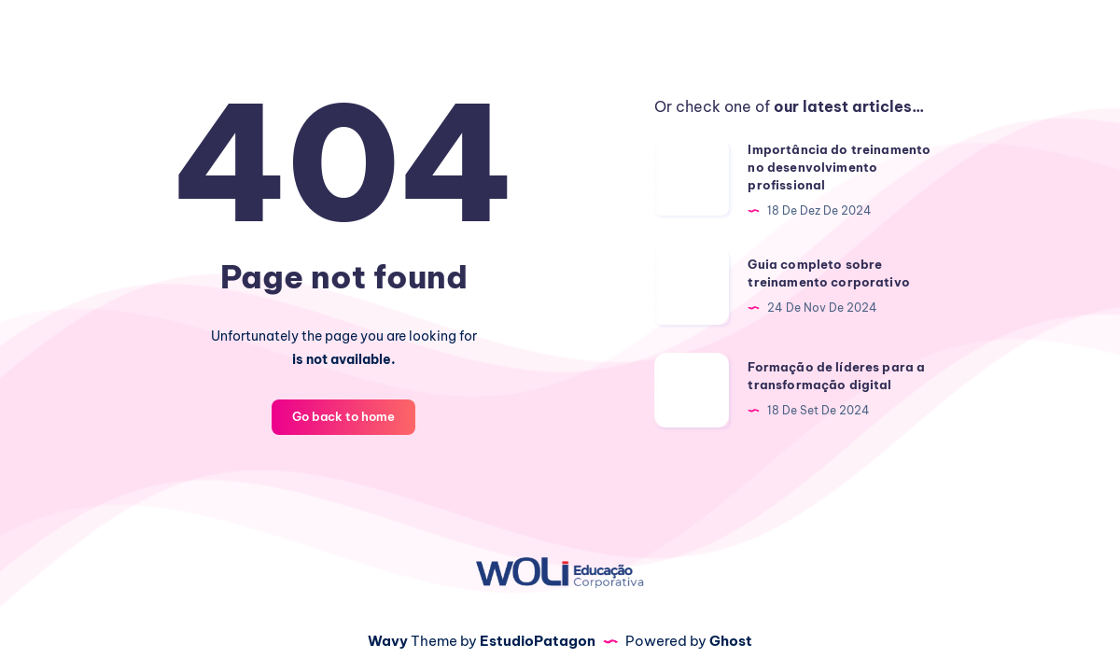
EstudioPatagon (537, 641)
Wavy (388, 641)
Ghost (730, 641)
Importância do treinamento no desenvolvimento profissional (839, 167)
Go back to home (343, 416)
